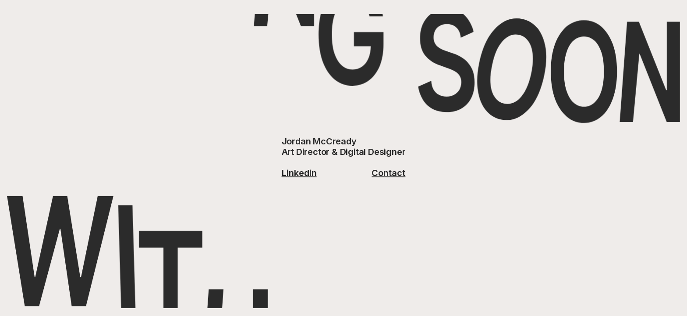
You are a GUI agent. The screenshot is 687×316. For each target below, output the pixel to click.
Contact (388, 173)
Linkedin (299, 173)
